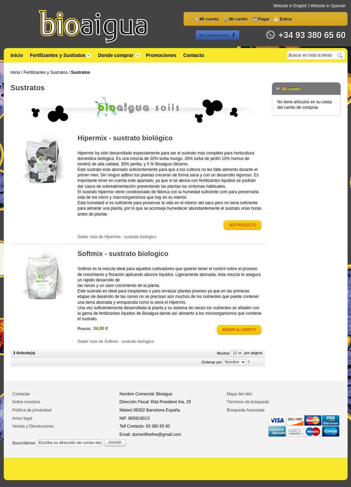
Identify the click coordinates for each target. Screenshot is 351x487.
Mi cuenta (209, 19)
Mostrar (223, 353)
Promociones (161, 55)
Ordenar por (211, 362)
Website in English (290, 5)
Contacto (193, 55)
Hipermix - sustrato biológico (125, 138)
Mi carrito (238, 19)
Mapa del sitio (239, 394)
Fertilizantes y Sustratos (46, 72)
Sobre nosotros (26, 401)
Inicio (17, 55)
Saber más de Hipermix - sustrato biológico (117, 236)
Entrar (286, 19)
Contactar (21, 394)
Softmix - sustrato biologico (123, 253)
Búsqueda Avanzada (246, 410)
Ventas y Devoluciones (33, 426)
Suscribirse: (24, 443)
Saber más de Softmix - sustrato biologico (116, 341)
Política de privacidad (32, 410)
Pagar (264, 19)
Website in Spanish (328, 5)
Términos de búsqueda (248, 401)
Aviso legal (22, 418)
